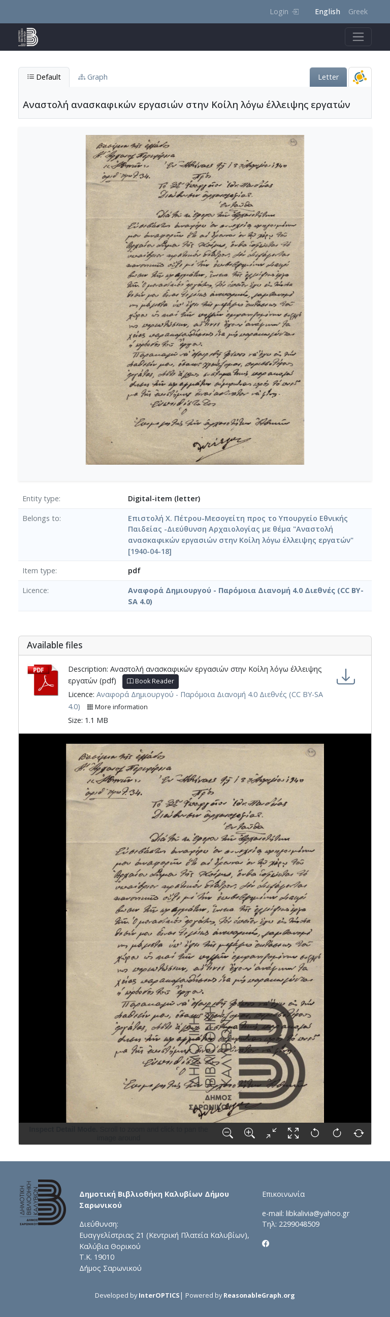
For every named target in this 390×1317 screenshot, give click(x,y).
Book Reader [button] (150, 681)
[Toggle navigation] (358, 36)
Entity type (40, 498)
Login (284, 11)
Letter (328, 77)
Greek (358, 11)
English (327, 11)
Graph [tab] (93, 77)
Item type (38, 570)
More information (117, 707)
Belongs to (40, 518)
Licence (34, 590)
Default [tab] (44, 77)
